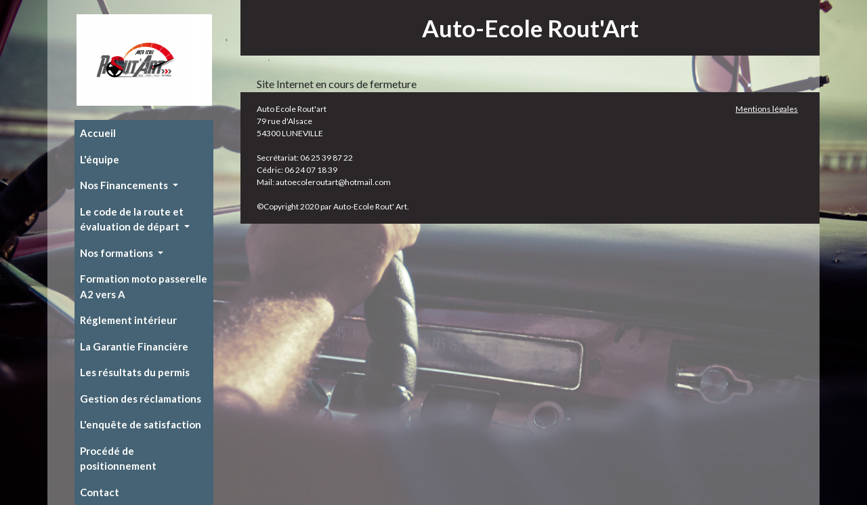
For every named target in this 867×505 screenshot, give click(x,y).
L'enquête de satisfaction (140, 424)
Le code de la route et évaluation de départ (132, 219)
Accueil (98, 133)
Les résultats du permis (135, 372)
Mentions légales (767, 109)
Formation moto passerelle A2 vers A (143, 286)
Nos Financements (125, 185)
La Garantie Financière (134, 346)
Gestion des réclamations (140, 398)
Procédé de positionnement (118, 458)
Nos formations (117, 253)
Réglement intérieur (128, 320)
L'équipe (99, 159)
